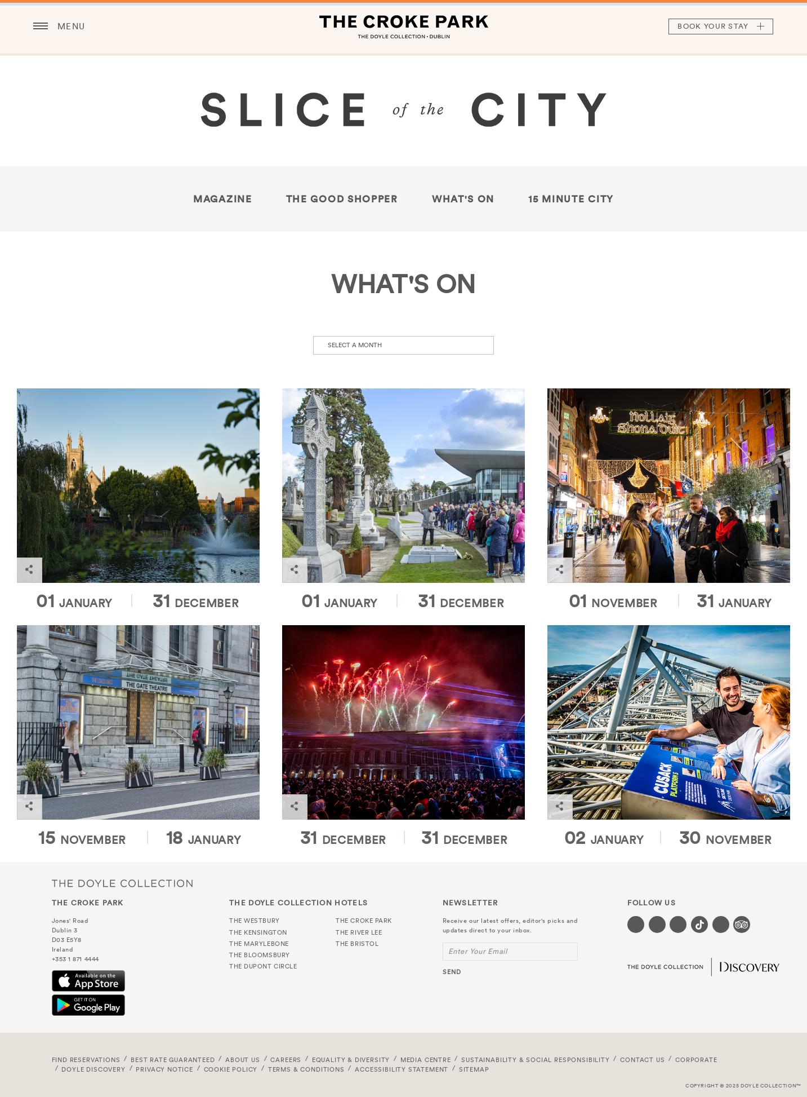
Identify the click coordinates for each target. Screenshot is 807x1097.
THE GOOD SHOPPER (342, 199)
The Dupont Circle (263, 966)
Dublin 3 (65, 930)
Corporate (696, 1059)
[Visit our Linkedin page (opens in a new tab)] (720, 924)
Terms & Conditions (306, 1069)
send (452, 971)
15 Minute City (571, 199)
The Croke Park (404, 26)
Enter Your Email (477, 951)
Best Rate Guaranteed (173, 1059)
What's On (463, 199)
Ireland (62, 949)
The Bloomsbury (259, 954)
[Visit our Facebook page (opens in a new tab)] (635, 924)
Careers (285, 1059)
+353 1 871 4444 (75, 958)
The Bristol (357, 943)
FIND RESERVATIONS (86, 1059)
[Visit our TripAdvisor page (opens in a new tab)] (741, 924)
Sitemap (474, 1069)
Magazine (222, 199)
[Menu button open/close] (40, 26)
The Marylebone (259, 943)
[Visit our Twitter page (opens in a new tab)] (657, 924)
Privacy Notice (164, 1069)
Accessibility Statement (401, 1069)
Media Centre (425, 1059)
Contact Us (642, 1059)
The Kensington (258, 932)
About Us (242, 1059)
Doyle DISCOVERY (93, 1069)
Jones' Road (70, 920)
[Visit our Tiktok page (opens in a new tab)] (699, 924)
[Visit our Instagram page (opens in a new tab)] (678, 924)
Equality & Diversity (351, 1059)
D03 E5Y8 (67, 939)
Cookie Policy (231, 1069)
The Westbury (254, 920)
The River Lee (359, 932)
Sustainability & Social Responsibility (535, 1059)
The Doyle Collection (122, 883)
